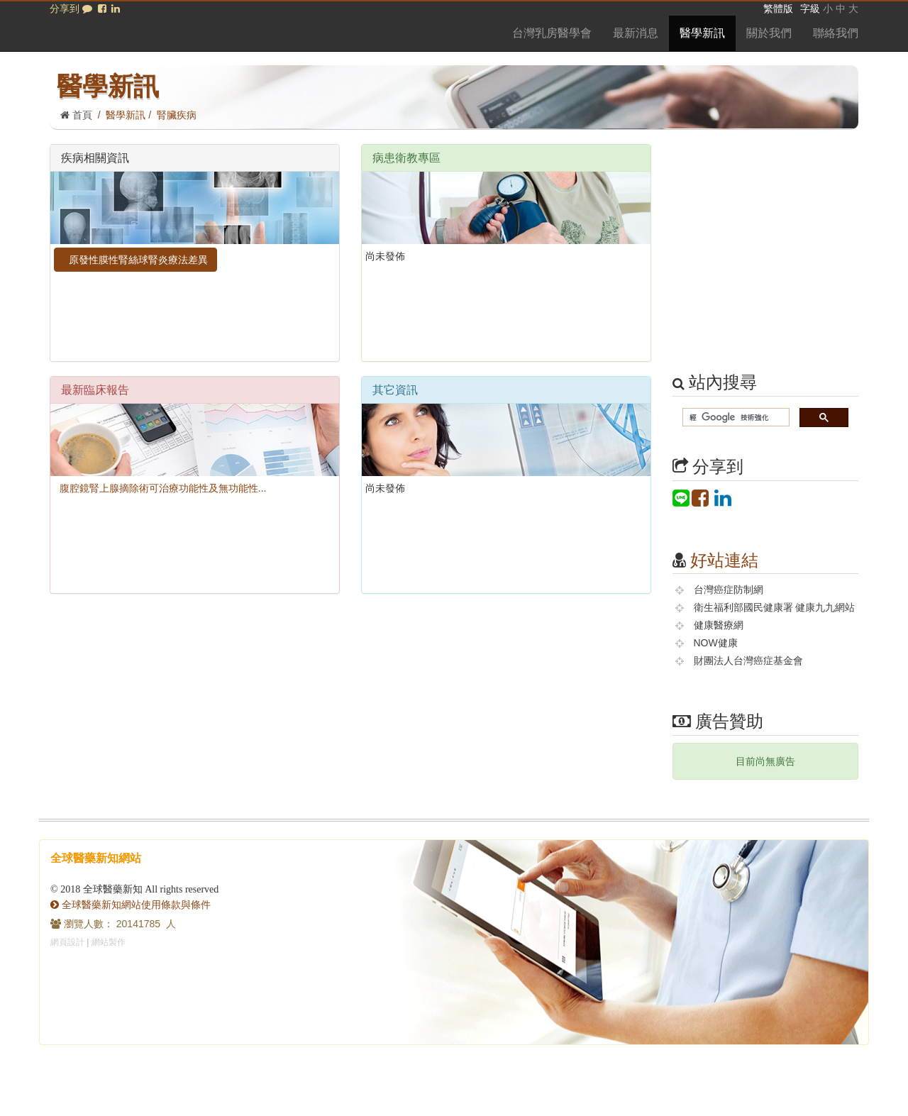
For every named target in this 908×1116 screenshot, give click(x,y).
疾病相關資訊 (95, 158)
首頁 (76, 115)
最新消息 (635, 33)
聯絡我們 (835, 33)
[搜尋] (735, 417)
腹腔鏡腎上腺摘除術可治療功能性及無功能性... (160, 488)
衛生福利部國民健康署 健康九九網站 (775, 607)
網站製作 (109, 942)
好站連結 (724, 560)
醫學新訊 (702, 33)
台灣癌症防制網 (728, 589)
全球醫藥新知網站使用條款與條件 (130, 904)
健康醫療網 (718, 625)
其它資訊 (395, 390)
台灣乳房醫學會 (552, 33)
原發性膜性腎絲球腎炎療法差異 (135, 259)
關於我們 (769, 33)
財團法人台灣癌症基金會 (748, 660)
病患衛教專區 (406, 158)
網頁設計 (67, 942)
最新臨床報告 (95, 390)
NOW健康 (716, 642)
